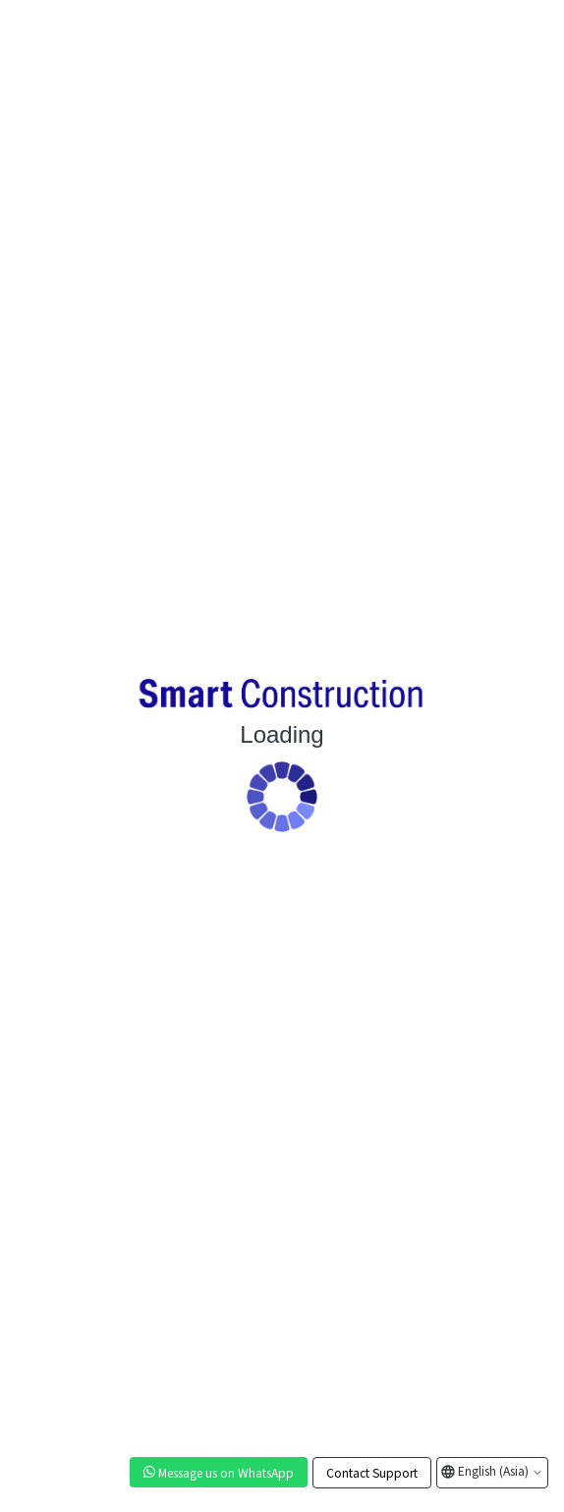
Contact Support (372, 1473)
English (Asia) (499, 1470)
